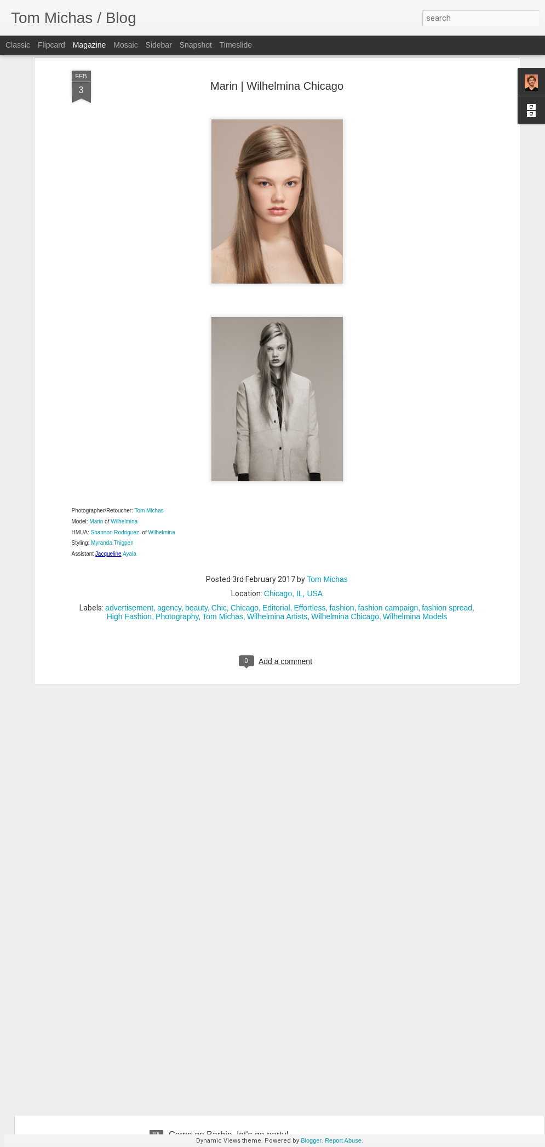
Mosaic (125, 45)
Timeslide (236, 45)
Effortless (309, 531)
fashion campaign (388, 531)
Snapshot (196, 45)
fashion (341, 531)
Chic (219, 531)
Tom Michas (148, 434)
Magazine (89, 45)
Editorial (276, 531)
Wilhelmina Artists (277, 540)
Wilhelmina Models (415, 540)
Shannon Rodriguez (116, 456)
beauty (196, 531)
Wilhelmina (125, 445)
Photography (177, 540)
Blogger (311, 1140)
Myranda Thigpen (112, 467)
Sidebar (159, 45)
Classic (17, 45)
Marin (96, 445)
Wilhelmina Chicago (345, 540)
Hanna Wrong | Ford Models (223, 1010)
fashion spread (447, 531)
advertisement (129, 531)
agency (169, 531)
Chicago (245, 531)
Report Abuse (343, 1140)
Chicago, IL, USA (293, 517)
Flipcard (51, 45)
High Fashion (129, 540)
